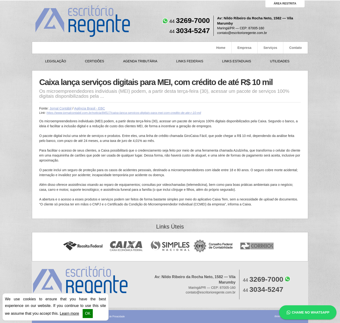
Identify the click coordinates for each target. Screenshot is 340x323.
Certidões (94, 61)
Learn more (69, 313)
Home (220, 48)
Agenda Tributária (140, 61)
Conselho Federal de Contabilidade (213, 246)
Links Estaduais (236, 61)
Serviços (270, 48)
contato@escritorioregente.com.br (242, 33)
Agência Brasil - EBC (89, 108)
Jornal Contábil (61, 108)
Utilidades (279, 61)
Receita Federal (82, 246)
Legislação (55, 61)
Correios (257, 246)
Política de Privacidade (113, 316)
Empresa (244, 48)
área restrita (285, 3)
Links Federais (189, 61)
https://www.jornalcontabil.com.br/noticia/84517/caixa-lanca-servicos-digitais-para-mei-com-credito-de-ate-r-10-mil (124, 113)
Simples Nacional (170, 246)
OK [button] (87, 313)
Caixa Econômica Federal (126, 246)
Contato (295, 48)
